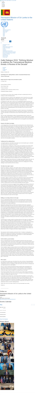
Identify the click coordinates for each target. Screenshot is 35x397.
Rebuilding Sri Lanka (6, 44)
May (1, 304)
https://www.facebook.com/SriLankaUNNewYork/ (7, 299)
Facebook (4, 67)
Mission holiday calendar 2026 (8, 46)
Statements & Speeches (7, 29)
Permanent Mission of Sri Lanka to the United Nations (16, 18)
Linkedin (4, 70)
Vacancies (4, 49)
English (3, 3)
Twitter (4, 68)
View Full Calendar (4, 319)
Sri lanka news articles (6, 47)
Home (4, 27)
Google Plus (5, 69)
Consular (4, 45)
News (4, 28)
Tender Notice (5, 57)
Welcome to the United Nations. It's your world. (8, 0)
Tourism (4, 48)
